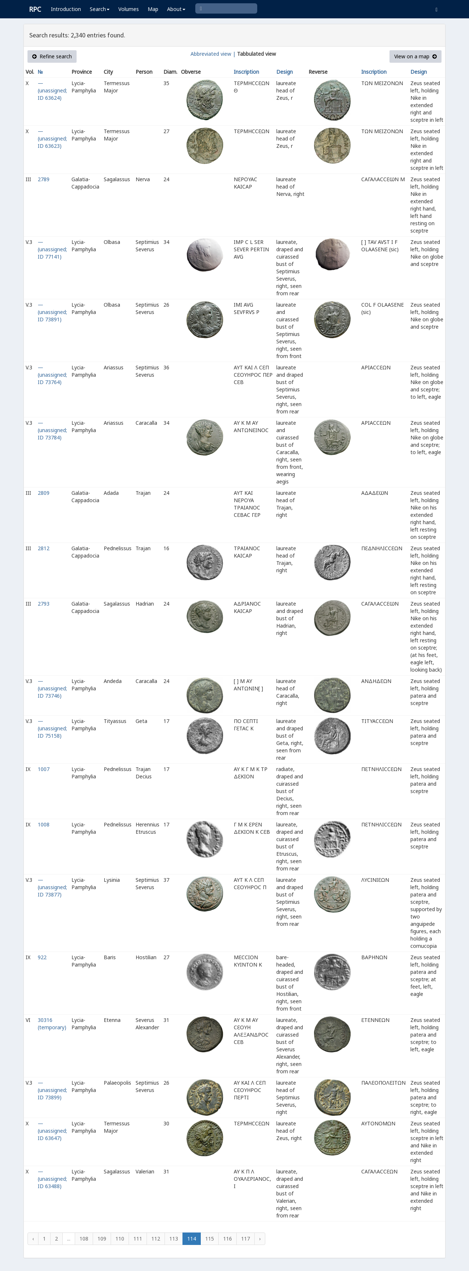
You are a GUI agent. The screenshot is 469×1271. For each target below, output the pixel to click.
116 (227, 1238)
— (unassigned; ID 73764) (52, 375)
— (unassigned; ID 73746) (52, 688)
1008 (43, 824)
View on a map (415, 56)
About (176, 9)
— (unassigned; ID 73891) (52, 312)
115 (209, 1238)
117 (245, 1238)
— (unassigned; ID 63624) (52, 90)
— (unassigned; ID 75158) (52, 728)
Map (153, 9)
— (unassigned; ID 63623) (52, 138)
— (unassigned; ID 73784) (52, 430)
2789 (43, 179)
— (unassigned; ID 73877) (52, 887)
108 (84, 1238)
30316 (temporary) (52, 1023)
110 (119, 1238)
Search (100, 9)
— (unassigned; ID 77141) (52, 249)
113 (173, 1238)
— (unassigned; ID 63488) (52, 1179)
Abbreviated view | (213, 53)
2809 (43, 492)
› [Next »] (260, 1238)
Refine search (52, 56)
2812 (43, 548)
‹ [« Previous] (33, 1238)
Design (284, 71)
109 (101, 1238)
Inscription (246, 71)
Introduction (66, 9)
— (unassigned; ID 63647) (52, 1131)
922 (42, 957)
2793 (43, 603)
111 (137, 1238)
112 (155, 1238)
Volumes (128, 9)
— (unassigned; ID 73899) (52, 1090)
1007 (43, 769)
